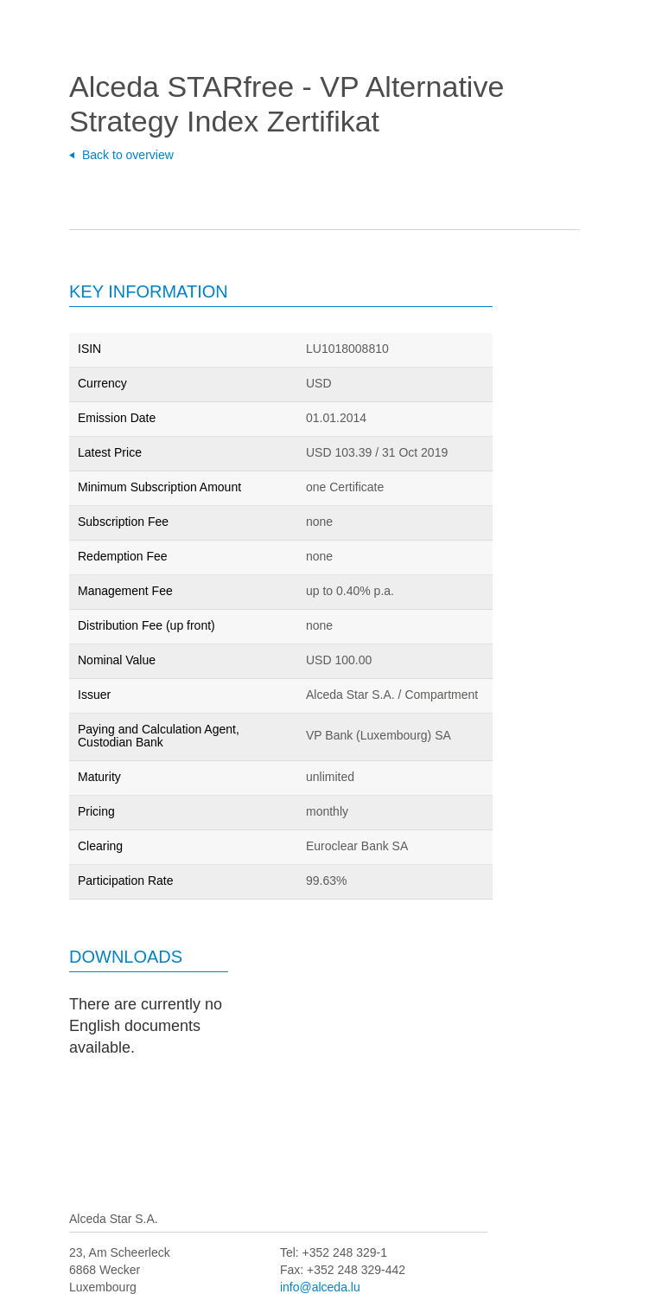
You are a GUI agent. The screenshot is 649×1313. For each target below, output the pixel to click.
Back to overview (128, 155)
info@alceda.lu (320, 1287)
